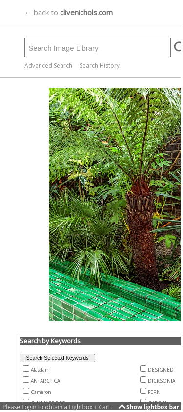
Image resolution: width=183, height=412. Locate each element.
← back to (68, 12)
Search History (100, 65)
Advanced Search (48, 65)
